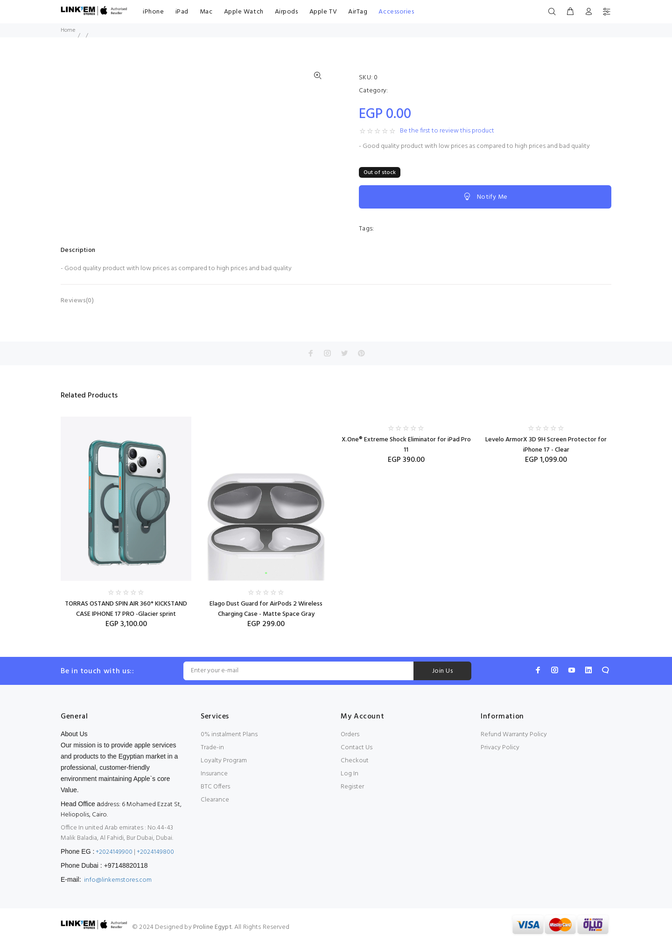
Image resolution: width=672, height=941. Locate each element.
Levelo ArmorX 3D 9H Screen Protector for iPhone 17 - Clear (546, 444)
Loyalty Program (224, 760)
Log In (349, 773)
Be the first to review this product (447, 131)
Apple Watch (244, 12)
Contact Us (356, 747)
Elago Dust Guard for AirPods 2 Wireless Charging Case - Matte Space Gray (266, 609)
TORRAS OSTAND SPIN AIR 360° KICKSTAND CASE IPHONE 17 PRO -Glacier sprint (126, 609)
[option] (126, 514)
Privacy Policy (500, 747)
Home (68, 30)
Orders (350, 734)
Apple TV (323, 12)
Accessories (396, 12)
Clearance (215, 800)
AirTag (357, 12)
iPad (182, 12)
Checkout (355, 760)
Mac (206, 12)
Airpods (286, 12)
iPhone (153, 12)
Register (352, 786)
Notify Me (484, 196)
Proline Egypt (212, 927)
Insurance (214, 773)
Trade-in (212, 747)
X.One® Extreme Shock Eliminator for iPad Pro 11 (406, 444)
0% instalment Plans (229, 734)
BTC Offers (215, 786)
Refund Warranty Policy (514, 734)
